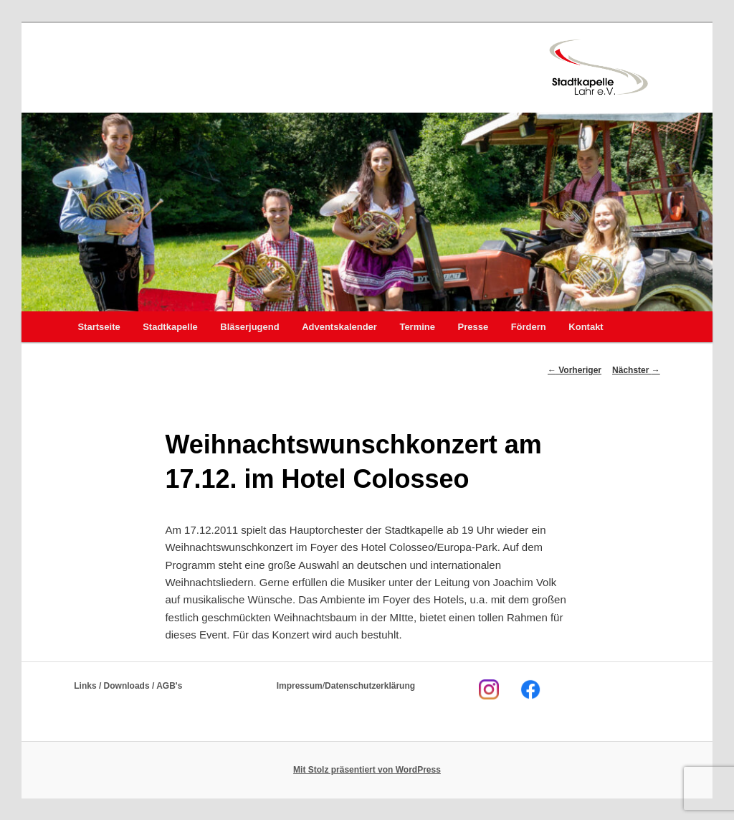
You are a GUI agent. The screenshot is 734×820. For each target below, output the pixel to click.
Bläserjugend (249, 326)
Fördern (528, 326)
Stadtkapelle (170, 326)
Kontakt (585, 326)
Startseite (98, 326)
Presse (473, 326)
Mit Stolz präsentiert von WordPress (367, 770)
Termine (417, 326)
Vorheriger (574, 370)
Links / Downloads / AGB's (128, 686)
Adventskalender (339, 326)
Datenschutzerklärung (370, 686)
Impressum (300, 686)
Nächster (636, 370)
